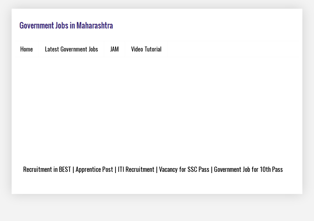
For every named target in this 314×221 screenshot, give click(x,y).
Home (26, 48)
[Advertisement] (157, 106)
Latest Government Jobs (71, 48)
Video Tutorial (146, 48)
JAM (114, 48)
